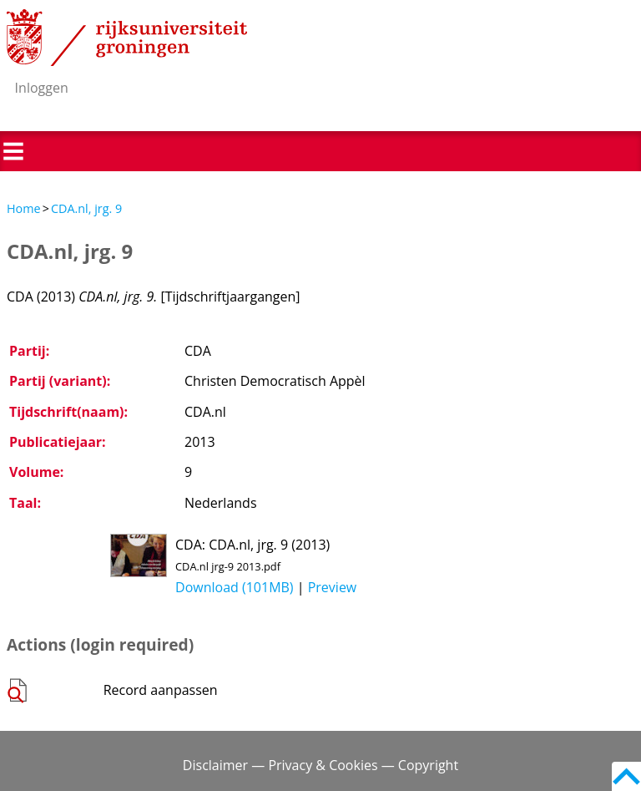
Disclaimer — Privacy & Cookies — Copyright (320, 765)
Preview (332, 587)
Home (24, 208)
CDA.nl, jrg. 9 (86, 208)
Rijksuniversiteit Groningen (127, 37)
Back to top (626, 776)
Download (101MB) (234, 587)
